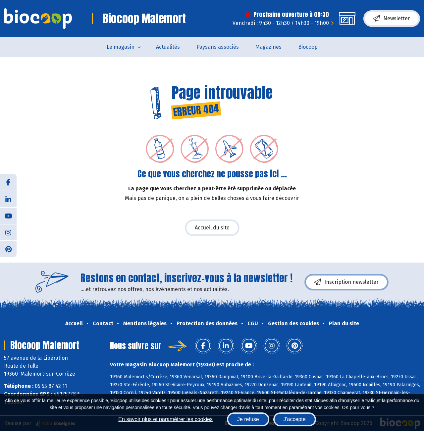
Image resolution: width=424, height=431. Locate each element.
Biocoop (308, 47)
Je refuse (248, 419)
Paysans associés (217, 47)
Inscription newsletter (346, 282)
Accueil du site (212, 227)
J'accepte (295, 419)
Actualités (168, 47)
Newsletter (391, 18)
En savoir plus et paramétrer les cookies (165, 419)
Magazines (268, 47)
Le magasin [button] (120, 47)
